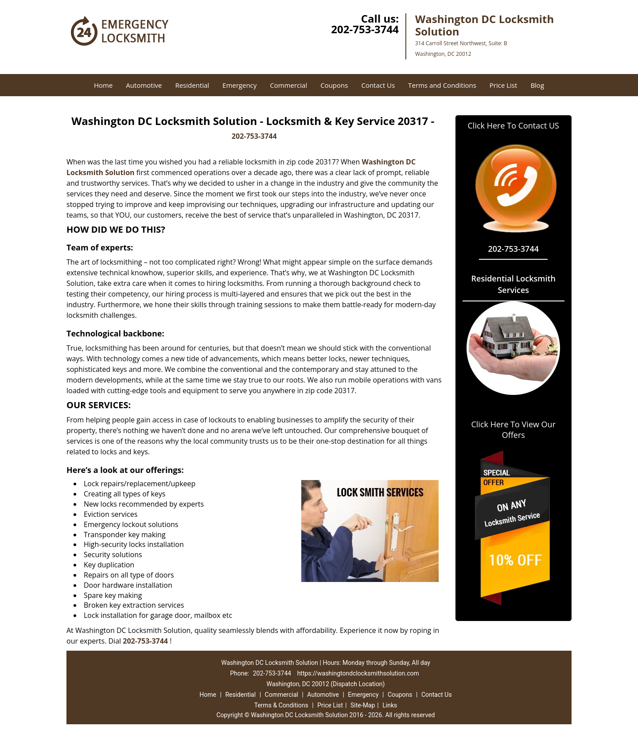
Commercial (288, 85)
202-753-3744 (365, 29)
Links (389, 705)
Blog (537, 85)
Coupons (334, 85)
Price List (503, 85)
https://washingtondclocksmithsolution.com (358, 673)
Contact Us (378, 85)
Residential (192, 85)
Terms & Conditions (281, 705)
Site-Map (362, 705)
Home (103, 85)
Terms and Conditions (442, 85)
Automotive (144, 85)
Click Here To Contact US (513, 125)
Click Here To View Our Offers (513, 429)
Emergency (239, 85)
